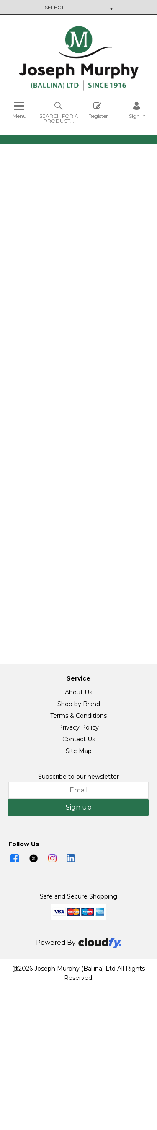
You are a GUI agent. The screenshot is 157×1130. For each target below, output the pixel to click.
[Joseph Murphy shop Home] (79, 88)
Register (98, 110)
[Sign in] (137, 110)
